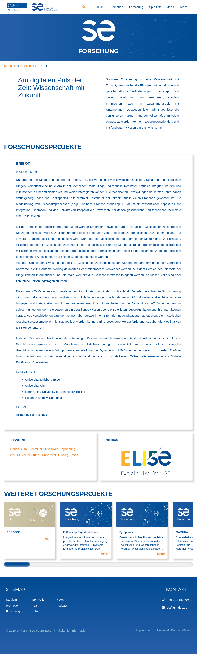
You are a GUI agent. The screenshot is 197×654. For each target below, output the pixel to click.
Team (185, 7)
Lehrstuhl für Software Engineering (53, 449)
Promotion (136, 7)
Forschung (151, 7)
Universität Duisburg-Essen (61, 455)
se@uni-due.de (177, 607)
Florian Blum (18, 449)
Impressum (138, 630)
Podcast (62, 605)
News (60, 599)
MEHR (48, 538)
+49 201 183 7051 (179, 599)
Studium (122, 7)
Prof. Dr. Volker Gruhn (25, 455)
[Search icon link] (110, 7)
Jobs (177, 7)
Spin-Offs (166, 7)
